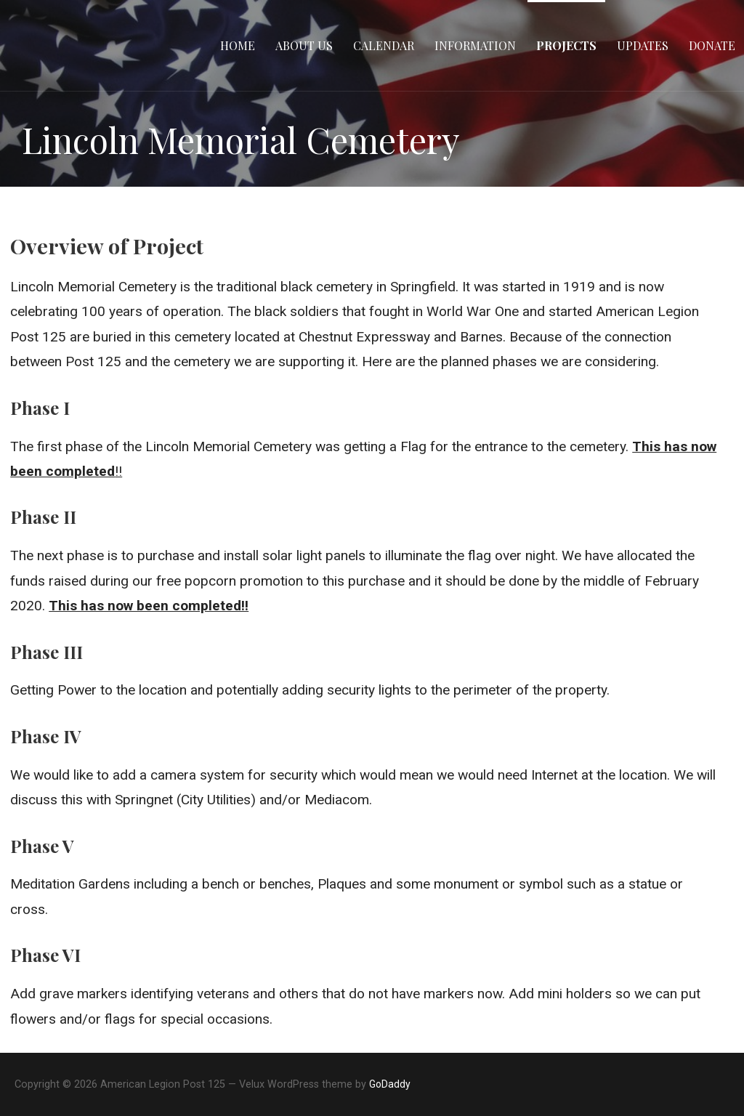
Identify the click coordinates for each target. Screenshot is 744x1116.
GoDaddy (390, 1084)
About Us (304, 45)
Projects (566, 45)
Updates (642, 45)
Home (237, 45)
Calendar (383, 45)
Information (475, 45)
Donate (712, 45)
